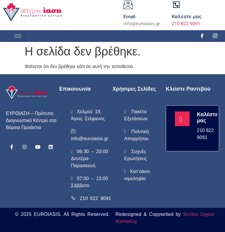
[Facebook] (202, 36)
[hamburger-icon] (17, 36)
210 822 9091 (186, 23)
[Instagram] (215, 36)
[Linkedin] (50, 147)
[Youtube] (37, 147)
